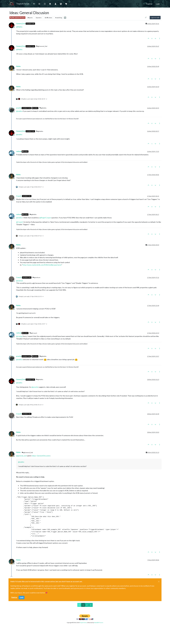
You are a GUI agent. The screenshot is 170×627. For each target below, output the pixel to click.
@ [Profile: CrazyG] (19, 222)
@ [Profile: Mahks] (19, 27)
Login (21, 597)
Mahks (18, 66)
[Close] (159, 581)
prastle (18, 108)
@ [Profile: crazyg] (19, 336)
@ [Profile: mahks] (19, 111)
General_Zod (20, 24)
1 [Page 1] (83, 605)
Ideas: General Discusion (41, 456)
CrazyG (18, 196)
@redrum (36, 277)
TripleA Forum (22, 3)
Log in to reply (155, 17)
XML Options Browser (17, 17)
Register (14, 597)
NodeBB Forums (98, 622)
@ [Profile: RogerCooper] (45, 218)
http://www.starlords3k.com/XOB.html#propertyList (42, 265)
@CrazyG (33, 333)
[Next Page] (91, 605)
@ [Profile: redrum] (19, 281)
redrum (18, 151)
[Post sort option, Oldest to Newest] (146, 17)
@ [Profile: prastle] (35, 387)
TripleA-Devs (83, 622)
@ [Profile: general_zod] (21, 456)
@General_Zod (41, 46)
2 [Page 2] (86, 605)
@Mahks (43, 108)
